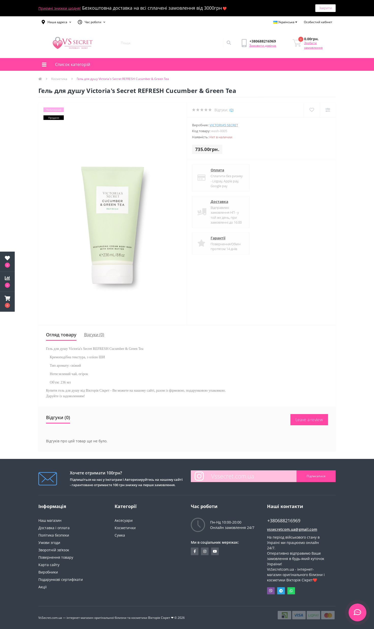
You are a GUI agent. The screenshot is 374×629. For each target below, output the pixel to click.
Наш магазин (49, 520)
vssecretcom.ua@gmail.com (292, 529)
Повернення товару (55, 557)
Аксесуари (124, 520)
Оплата (217, 170)
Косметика (59, 79)
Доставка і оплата (54, 527)
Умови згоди (49, 542)
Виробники (48, 572)
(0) (231, 109)
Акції (42, 586)
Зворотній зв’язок (53, 550)
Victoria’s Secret (224, 125)
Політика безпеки (53, 535)
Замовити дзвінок (262, 45)
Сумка (120, 535)
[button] (56, 22)
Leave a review (309, 419)
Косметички (125, 527)
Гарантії (218, 238)
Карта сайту (48, 564)
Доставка (219, 201)
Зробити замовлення (313, 45)
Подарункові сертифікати (60, 579)
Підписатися (316, 476)
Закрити (325, 8)
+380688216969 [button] (283, 521)
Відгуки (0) (94, 334)
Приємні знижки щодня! (59, 8)
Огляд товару (61, 335)
